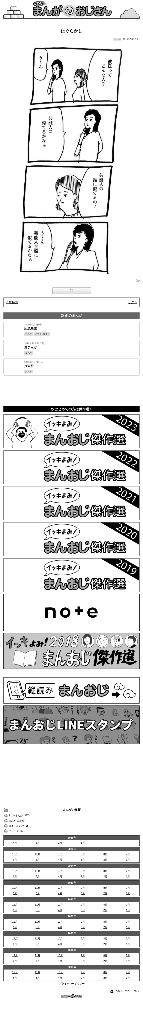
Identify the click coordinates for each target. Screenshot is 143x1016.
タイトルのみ (16, 825)
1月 (83, 842)
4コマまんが (16, 815)
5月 (38, 859)
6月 (15, 859)
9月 (83, 854)
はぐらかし (71, 31)
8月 (105, 854)
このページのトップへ (127, 991)
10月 (60, 854)
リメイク (14, 830)
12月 (15, 854)
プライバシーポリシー (72, 983)
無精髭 (13, 302)
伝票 (131, 302)
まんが (12, 820)
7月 (128, 854)
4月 (15, 842)
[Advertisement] (71, 390)
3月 (38, 842)
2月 (60, 842)
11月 (37, 854)
